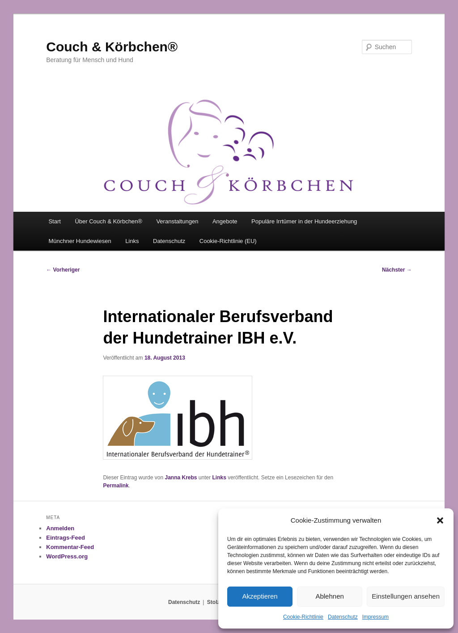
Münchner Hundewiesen (79, 241)
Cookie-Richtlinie (303, 617)
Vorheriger (63, 270)
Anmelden (60, 528)
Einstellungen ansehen (406, 596)
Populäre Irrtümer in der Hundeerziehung (304, 221)
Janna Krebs (181, 477)
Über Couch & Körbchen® (108, 221)
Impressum (375, 617)
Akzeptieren (259, 596)
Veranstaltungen (177, 221)
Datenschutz (343, 617)
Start (54, 221)
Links (132, 241)
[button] (440, 520)
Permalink (115, 485)
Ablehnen (329, 596)
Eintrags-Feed (65, 537)
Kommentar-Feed (70, 547)
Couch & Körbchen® (112, 46)
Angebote (224, 221)
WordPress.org (67, 556)
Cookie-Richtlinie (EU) (228, 241)
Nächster (397, 270)
